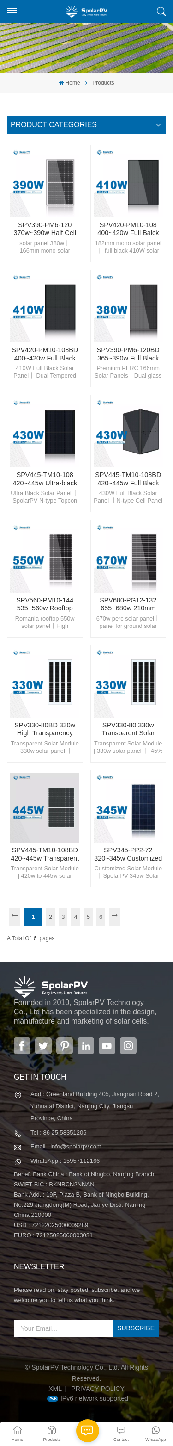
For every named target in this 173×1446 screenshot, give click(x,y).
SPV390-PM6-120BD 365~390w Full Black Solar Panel (128, 354)
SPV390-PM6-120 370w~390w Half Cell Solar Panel (44, 229)
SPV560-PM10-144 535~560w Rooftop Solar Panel (44, 604)
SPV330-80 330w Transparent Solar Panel (128, 729)
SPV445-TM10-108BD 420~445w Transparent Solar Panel (45, 854)
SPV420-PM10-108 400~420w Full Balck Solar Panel (128, 229)
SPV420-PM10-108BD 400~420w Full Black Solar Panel (45, 354)
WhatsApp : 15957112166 (65, 1160)
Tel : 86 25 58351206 (58, 1132)
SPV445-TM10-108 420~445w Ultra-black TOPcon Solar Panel (44, 479)
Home (69, 83)
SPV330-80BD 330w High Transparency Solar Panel (44, 729)
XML (55, 1388)
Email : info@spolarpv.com (65, 1146)
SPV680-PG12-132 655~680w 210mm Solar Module (128, 604)
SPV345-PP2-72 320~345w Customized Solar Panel (128, 854)
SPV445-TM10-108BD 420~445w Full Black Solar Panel (128, 479)
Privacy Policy (97, 1388)
